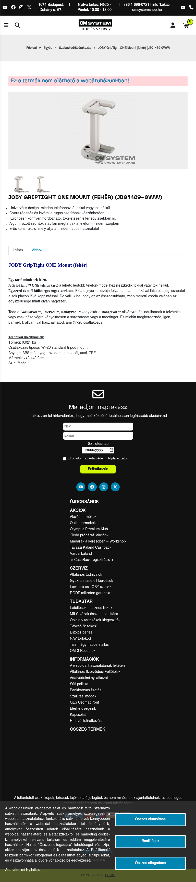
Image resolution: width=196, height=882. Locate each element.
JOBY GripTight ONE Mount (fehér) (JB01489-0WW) (134, 48)
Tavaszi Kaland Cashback (90, 547)
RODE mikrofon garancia (90, 593)
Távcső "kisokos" (83, 626)
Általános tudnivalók (86, 574)
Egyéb (47, 48)
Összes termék (87, 730)
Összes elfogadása (150, 863)
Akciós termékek (83, 517)
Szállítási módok (83, 696)
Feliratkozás (98, 469)
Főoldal (31, 48)
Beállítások (150, 841)
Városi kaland (81, 554)
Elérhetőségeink (83, 708)
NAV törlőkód (80, 638)
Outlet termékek (83, 523)
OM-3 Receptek (82, 651)
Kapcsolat (78, 715)
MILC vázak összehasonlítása (94, 614)
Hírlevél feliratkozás (86, 721)
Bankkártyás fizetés (85, 690)
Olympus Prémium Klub (89, 529)
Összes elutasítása (150, 819)
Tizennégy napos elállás (89, 645)
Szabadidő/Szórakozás (75, 48)
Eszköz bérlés (81, 632)
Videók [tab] (37, 250)
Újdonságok (84, 502)
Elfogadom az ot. (98, 458)
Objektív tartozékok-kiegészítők (95, 620)
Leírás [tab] (18, 250)
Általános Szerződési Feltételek (95, 672)
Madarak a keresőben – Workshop (98, 541)
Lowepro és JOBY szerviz (90, 587)
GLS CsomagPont (84, 702)
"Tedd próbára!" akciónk (89, 535)
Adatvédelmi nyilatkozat (89, 678)
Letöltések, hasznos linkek (91, 608)
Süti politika (79, 684)
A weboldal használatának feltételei (98, 666)
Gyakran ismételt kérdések (91, 581)
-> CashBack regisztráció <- (92, 560)
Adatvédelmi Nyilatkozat (107, 458)
